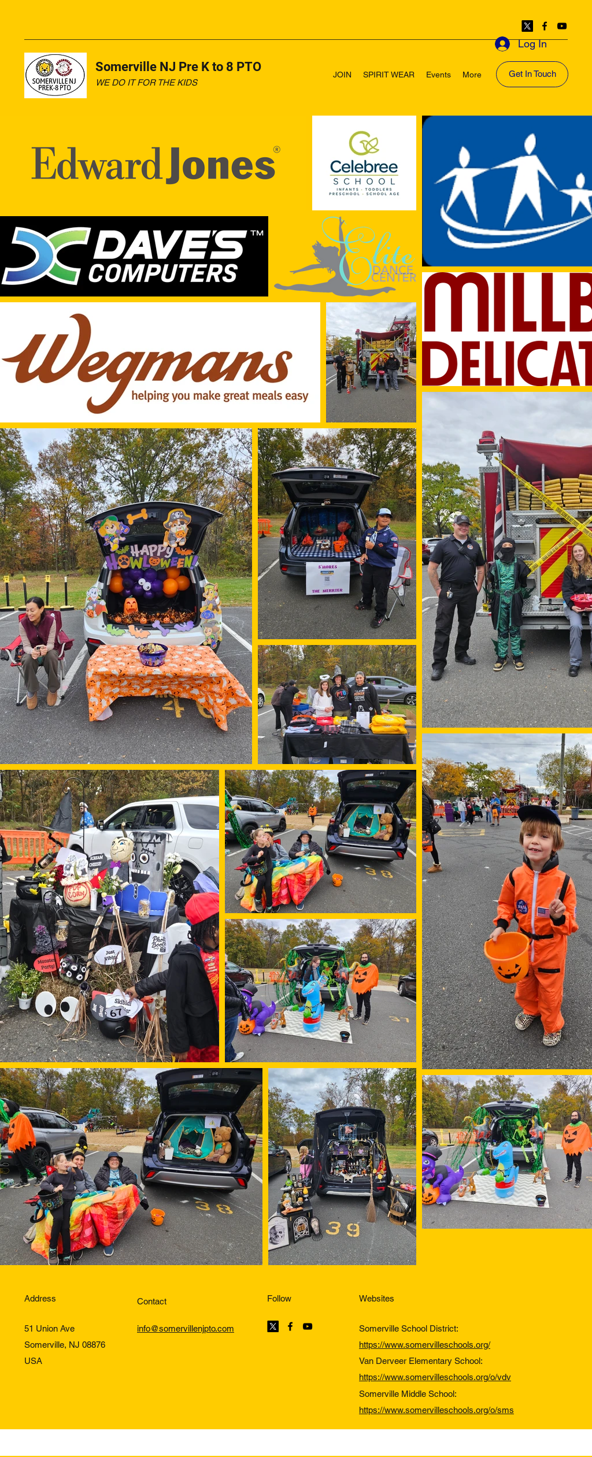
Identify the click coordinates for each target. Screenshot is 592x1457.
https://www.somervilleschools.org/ (424, 1345)
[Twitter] (527, 26)
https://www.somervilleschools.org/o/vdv (435, 1377)
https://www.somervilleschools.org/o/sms (436, 1410)
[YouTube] (562, 26)
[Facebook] (544, 26)
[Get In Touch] (532, 74)
